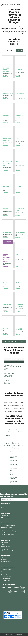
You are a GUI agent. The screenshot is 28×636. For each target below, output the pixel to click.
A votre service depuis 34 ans (8, 525)
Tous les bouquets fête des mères (14, 341)
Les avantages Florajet (6, 527)
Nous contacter (4, 559)
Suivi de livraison (5, 542)
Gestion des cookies (5, 578)
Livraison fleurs (4, 4)
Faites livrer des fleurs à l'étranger (9, 531)
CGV (2, 571)
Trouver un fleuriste (5, 546)
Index (2, 544)
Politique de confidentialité (7, 573)
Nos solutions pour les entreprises (9, 532)
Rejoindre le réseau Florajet (7, 550)
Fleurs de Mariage (5, 517)
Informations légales (6, 569)
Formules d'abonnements (7, 529)
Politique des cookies (6, 576)
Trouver (20, 50)
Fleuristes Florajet (12, 4)
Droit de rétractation (6, 580)
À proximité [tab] (14, 362)
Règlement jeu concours (6, 574)
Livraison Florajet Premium (7, 534)
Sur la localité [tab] (14, 359)
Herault (18, 4)
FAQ (2, 557)
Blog (2, 548)
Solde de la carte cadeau (6, 506)
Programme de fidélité (6, 561)
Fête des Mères (4, 515)
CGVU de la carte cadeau (7, 507)
